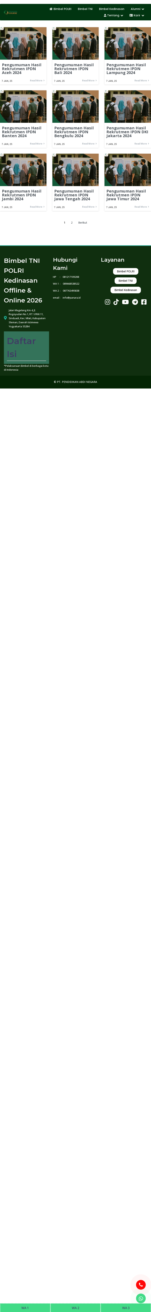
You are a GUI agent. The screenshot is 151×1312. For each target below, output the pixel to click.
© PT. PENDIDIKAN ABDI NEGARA (75, 372)
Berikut (82, 222)
